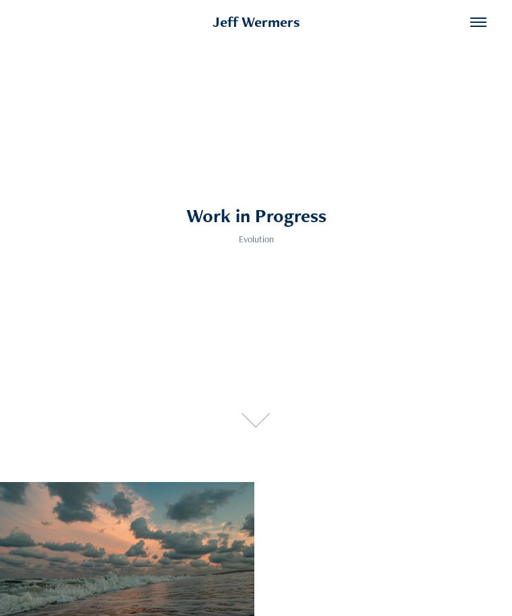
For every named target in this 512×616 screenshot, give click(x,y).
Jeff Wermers (256, 22)
